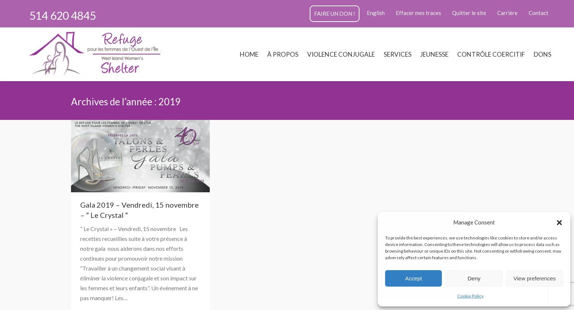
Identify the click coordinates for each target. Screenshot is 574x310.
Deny (473, 278)
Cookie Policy (470, 296)
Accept (413, 278)
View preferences (535, 278)
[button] (559, 222)
